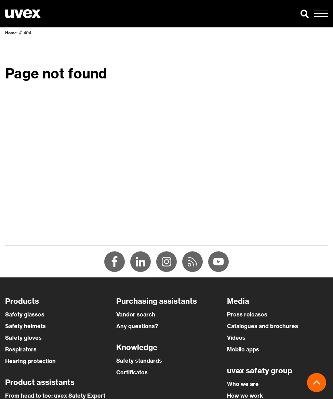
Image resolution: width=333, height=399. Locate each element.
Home (11, 32)
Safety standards (139, 360)
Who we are (243, 384)
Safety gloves (23, 337)
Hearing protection (30, 361)
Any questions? (137, 326)
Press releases (247, 314)
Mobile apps (243, 349)
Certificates (132, 372)
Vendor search (135, 314)
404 (27, 32)
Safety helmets (25, 326)
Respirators (21, 349)
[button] (304, 14)
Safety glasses (24, 314)
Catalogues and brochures (262, 326)
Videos (236, 337)
